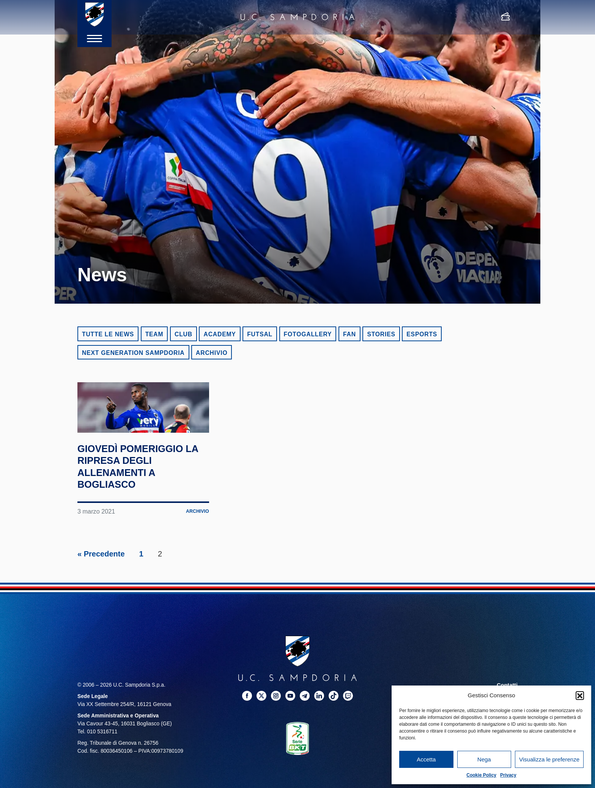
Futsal (259, 334)
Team (154, 334)
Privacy (508, 775)
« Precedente (101, 586)
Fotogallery (308, 334)
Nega (484, 759)
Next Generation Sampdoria (133, 353)
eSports (421, 334)
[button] (580, 695)
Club (183, 334)
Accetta (426, 759)
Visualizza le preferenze (549, 759)
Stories (381, 334)
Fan (349, 334)
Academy (219, 334)
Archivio (211, 353)
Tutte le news (108, 334)
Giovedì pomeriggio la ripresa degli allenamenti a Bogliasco (140, 497)
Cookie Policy (481, 775)
